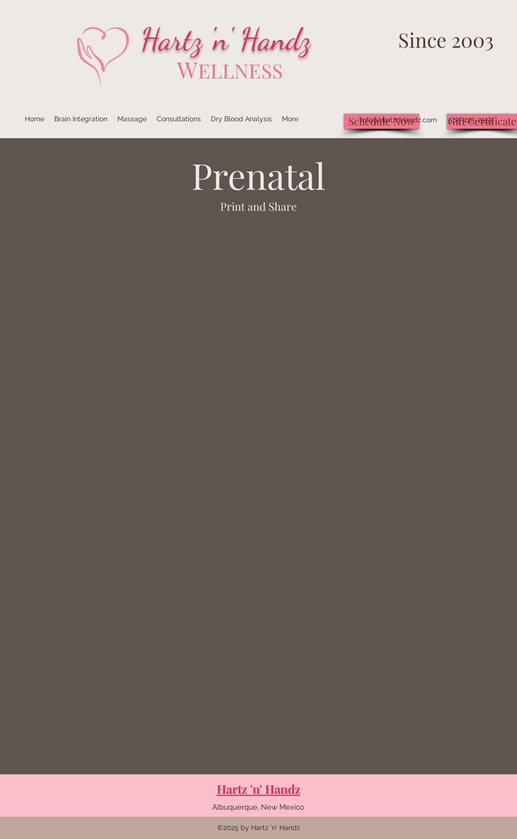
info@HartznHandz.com (399, 120)
